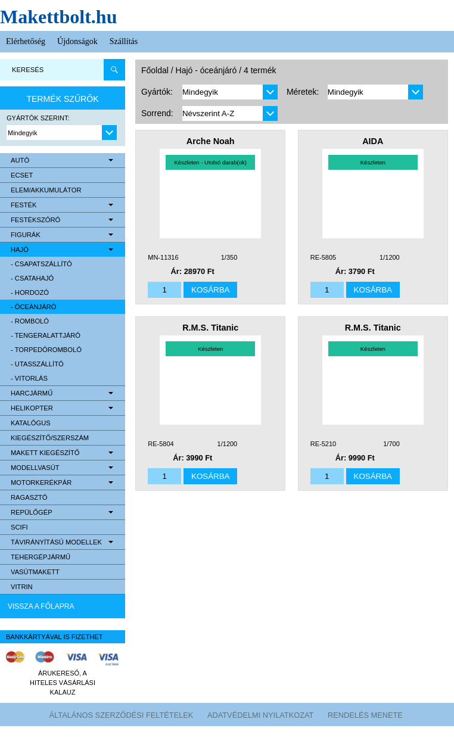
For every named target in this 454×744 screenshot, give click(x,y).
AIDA (372, 141)
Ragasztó (29, 497)
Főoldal (155, 70)
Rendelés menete (365, 715)
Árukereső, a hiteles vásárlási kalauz (62, 683)
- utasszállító (37, 364)
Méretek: (303, 91)
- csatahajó (32, 278)
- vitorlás (29, 378)
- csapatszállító (41, 263)
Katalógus (31, 423)
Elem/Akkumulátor (46, 190)
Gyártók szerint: (38, 118)
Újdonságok (77, 41)
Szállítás (124, 41)
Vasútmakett (35, 571)
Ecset (22, 175)
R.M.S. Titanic (210, 327)
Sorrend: (157, 113)
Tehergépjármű (40, 557)
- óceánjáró (33, 306)
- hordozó (30, 292)
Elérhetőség (25, 41)
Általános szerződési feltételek (121, 715)
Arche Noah (210, 141)
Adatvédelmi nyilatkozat (260, 715)
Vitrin (22, 586)
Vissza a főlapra (41, 606)
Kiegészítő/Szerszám (50, 437)
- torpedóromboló (46, 349)
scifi (19, 527)
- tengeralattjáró (45, 335)
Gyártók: (157, 91)
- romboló (30, 321)
